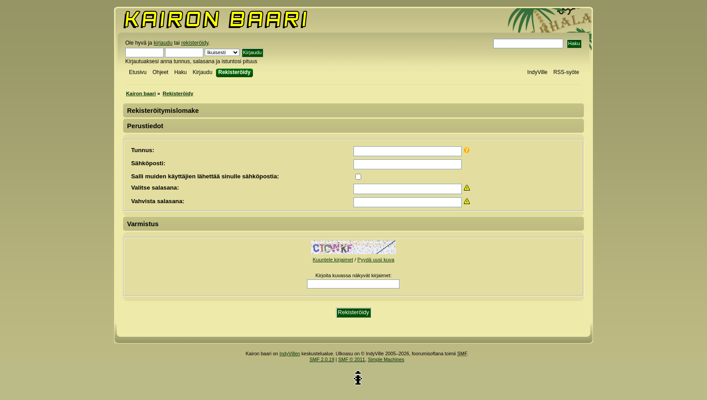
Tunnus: (142, 150)
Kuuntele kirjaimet (333, 259)
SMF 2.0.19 (322, 359)
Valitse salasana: (155, 187)
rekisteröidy (194, 43)
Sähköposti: (148, 163)
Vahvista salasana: (157, 201)
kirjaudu (163, 43)
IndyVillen (290, 353)
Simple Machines (386, 359)
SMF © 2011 (351, 359)
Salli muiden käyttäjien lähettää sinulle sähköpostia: (205, 176)
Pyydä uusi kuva (375, 259)
